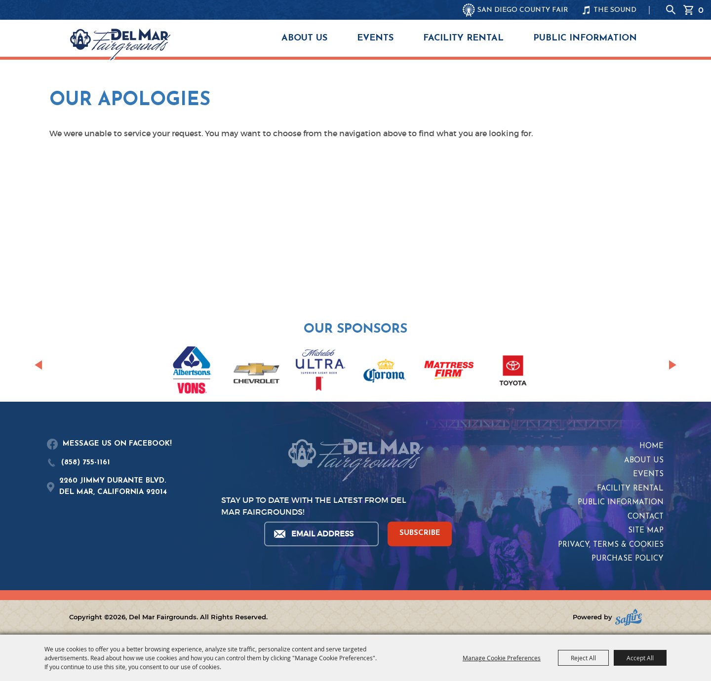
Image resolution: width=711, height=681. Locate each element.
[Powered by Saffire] (628, 617)
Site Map (646, 530)
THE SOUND (614, 10)
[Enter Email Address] (321, 534)
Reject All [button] (583, 658)
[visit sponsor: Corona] (384, 372)
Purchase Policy (628, 559)
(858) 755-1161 (85, 462)
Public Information (585, 38)
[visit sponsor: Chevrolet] (256, 372)
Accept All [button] (640, 658)
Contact (646, 517)
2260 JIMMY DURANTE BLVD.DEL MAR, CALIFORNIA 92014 (113, 486)
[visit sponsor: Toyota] (513, 372)
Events (375, 38)
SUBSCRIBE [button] (419, 533)
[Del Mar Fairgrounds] (120, 44)
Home (651, 446)
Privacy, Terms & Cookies (611, 545)
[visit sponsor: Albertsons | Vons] (192, 371)
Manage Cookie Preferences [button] (502, 658)
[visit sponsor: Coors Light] (320, 371)
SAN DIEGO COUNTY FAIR (522, 10)
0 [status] (701, 10)
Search (671, 10)
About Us (304, 38)
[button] (38, 365)
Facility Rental (463, 38)
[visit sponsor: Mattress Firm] (449, 372)
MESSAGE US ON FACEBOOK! (117, 444)
